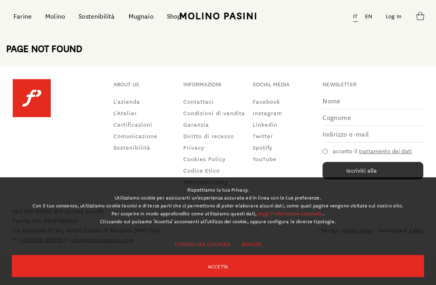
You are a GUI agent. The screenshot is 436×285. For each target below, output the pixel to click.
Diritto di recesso (208, 135)
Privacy (193, 147)
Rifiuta (251, 243)
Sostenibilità (97, 16)
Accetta (218, 266)
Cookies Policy (204, 158)
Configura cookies (202, 243)
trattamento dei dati (385, 150)
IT (355, 15)
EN (368, 15)
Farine (22, 16)
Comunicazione (135, 135)
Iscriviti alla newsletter (361, 172)
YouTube (265, 158)
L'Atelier (125, 112)
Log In (393, 15)
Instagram (267, 112)
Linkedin (265, 124)
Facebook (266, 101)
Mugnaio (141, 16)
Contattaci (198, 101)
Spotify (263, 147)
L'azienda (126, 101)
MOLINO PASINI (218, 15)
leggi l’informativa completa (290, 213)
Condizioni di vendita (214, 112)
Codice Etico (201, 170)
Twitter (263, 135)
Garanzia (196, 124)
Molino (55, 16)
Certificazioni (132, 124)
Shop (174, 16)
